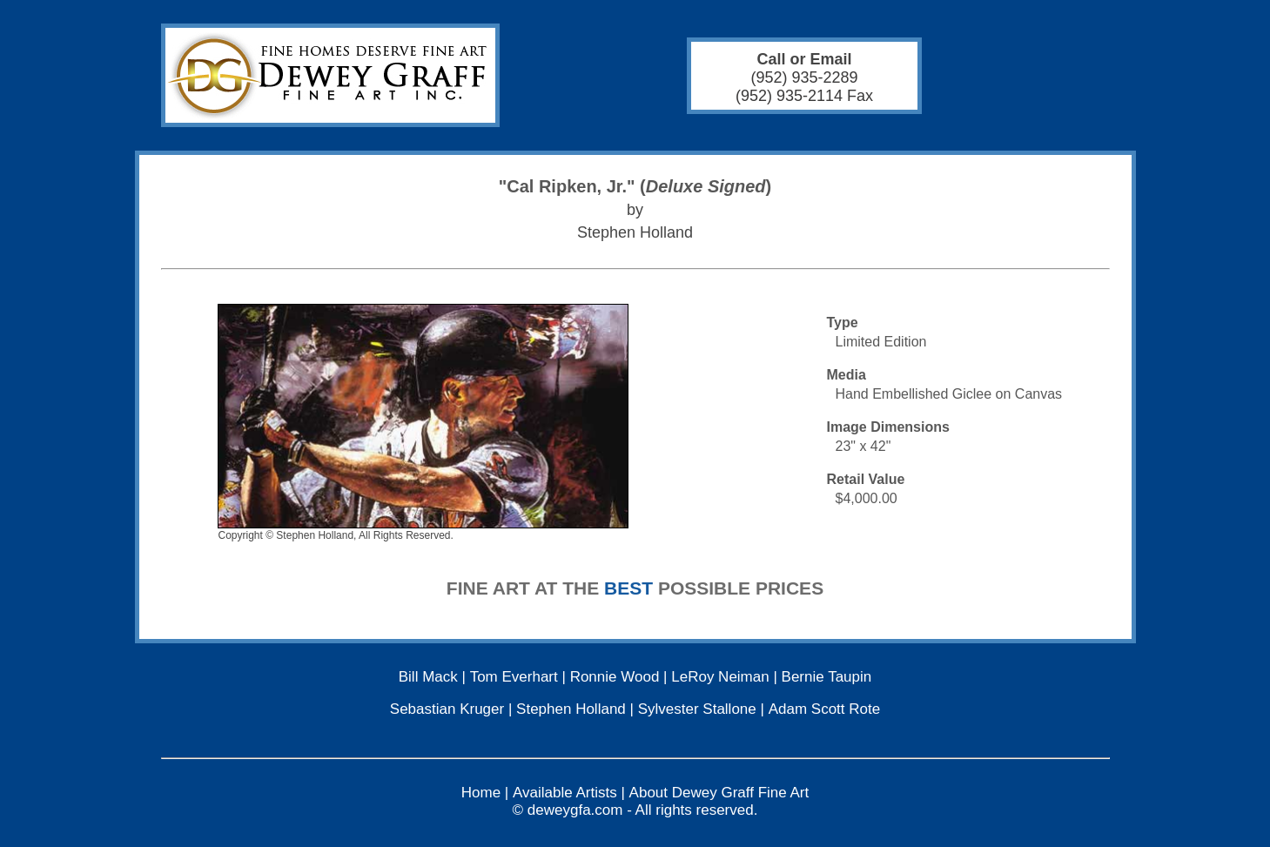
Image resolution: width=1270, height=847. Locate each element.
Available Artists (565, 792)
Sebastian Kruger (447, 709)
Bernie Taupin (827, 677)
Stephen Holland (571, 709)
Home (481, 792)
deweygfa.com (575, 810)
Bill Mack (428, 677)
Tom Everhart (514, 677)
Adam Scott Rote (825, 709)
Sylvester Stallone (697, 709)
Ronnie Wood (615, 677)
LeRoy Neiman (720, 677)
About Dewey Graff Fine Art (719, 792)
